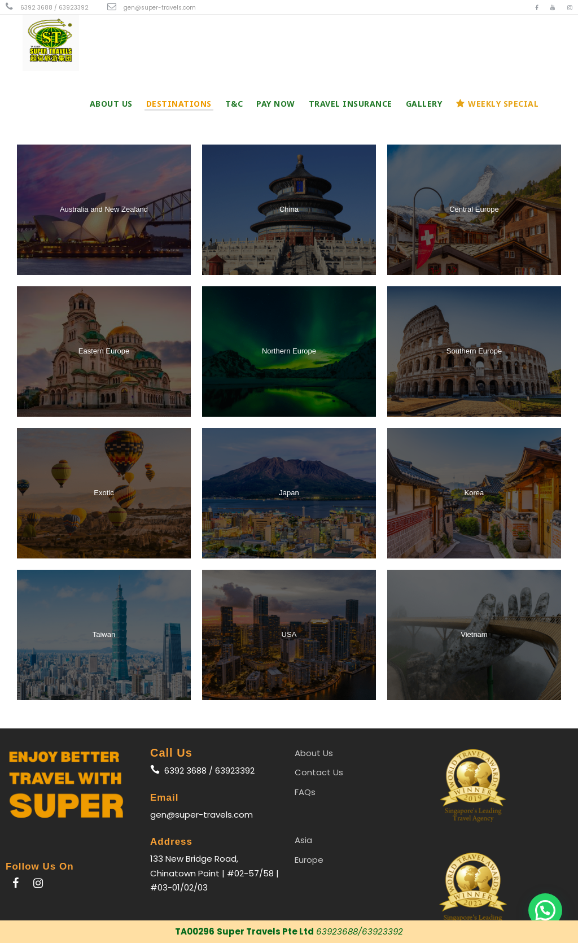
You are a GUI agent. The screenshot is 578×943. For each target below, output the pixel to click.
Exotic (103, 492)
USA (289, 634)
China (289, 209)
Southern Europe (474, 351)
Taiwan (104, 634)
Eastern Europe (103, 351)
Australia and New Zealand (104, 209)
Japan (289, 492)
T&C (234, 103)
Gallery (424, 103)
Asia (303, 840)
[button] (545, 910)
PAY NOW (275, 103)
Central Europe (473, 209)
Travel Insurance (350, 103)
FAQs (305, 792)
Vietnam (474, 634)
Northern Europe (289, 351)
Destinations (179, 103)
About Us (111, 103)
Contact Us (319, 772)
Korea (474, 492)
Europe (309, 860)
